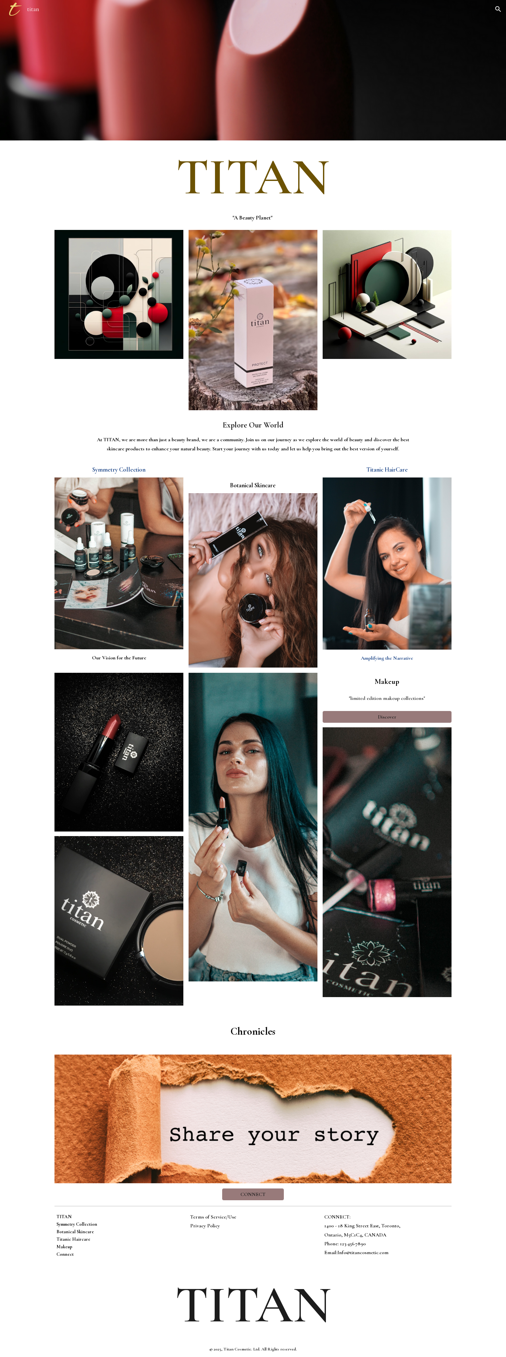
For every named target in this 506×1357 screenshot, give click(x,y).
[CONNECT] (253, 1194)
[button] (498, 9)
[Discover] (387, 716)
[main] (253, 177)
